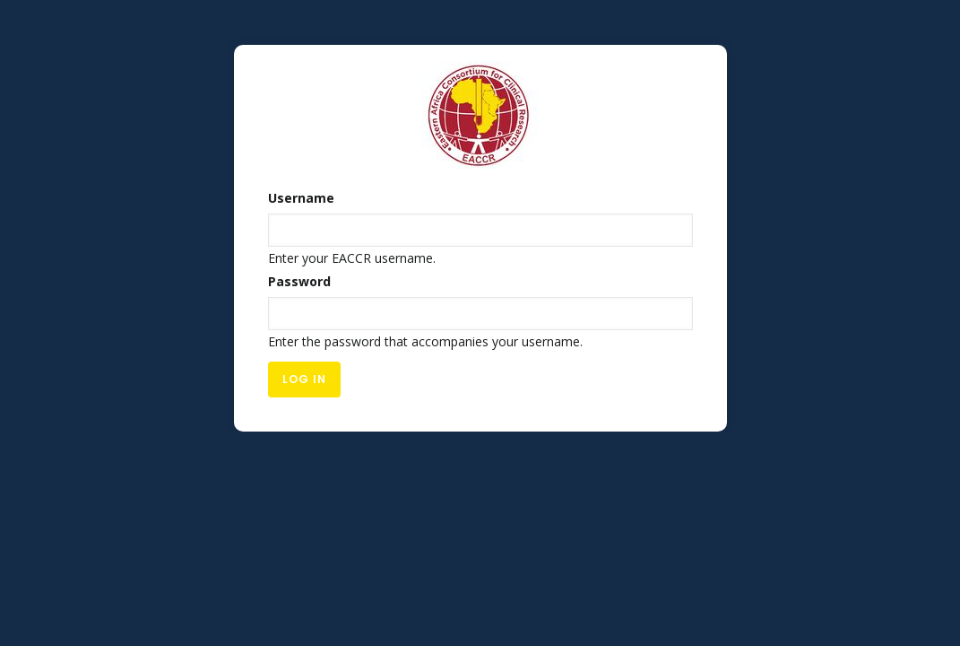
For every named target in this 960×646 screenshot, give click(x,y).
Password (299, 281)
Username (301, 197)
